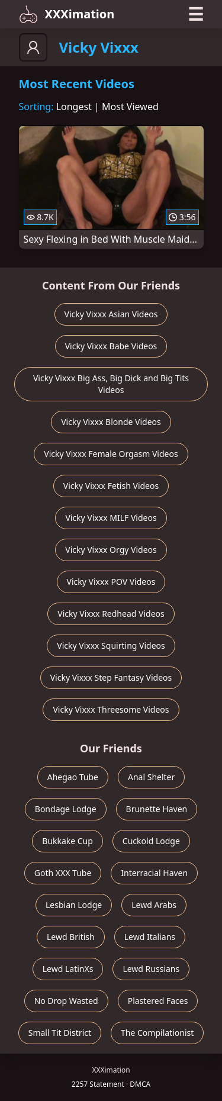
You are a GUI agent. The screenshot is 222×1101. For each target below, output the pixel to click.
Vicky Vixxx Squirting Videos (111, 645)
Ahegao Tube (72, 777)
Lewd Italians (149, 936)
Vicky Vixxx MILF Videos (110, 517)
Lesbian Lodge (74, 904)
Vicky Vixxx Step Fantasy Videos (111, 677)
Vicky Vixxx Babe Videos (111, 346)
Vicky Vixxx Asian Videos (111, 314)
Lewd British (71, 936)
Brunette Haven (157, 809)
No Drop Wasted (66, 1000)
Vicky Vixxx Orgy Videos (111, 549)
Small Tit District (59, 1032)
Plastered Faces (158, 1000)
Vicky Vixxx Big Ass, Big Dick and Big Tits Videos (111, 383)
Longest (74, 106)
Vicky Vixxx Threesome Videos (111, 709)
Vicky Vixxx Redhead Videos (110, 613)
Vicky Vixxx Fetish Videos (111, 485)
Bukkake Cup (67, 840)
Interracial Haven (154, 872)
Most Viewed (130, 106)
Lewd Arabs (153, 904)
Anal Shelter (151, 777)
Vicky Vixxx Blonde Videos (111, 421)
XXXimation (67, 14)
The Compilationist (157, 1032)
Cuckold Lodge (151, 840)
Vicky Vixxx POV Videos (111, 581)
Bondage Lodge (65, 809)
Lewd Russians (151, 968)
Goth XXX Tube (63, 872)
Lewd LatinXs (68, 968)
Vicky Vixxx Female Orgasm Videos (111, 453)
